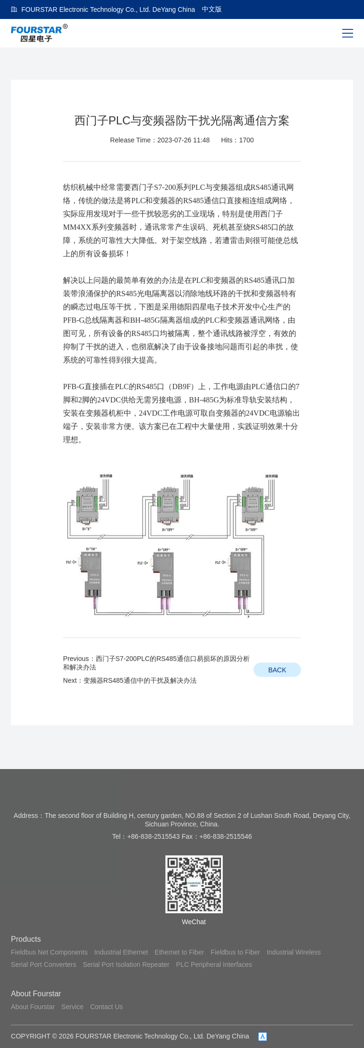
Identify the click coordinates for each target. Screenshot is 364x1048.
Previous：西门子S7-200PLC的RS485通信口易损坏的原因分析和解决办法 (156, 684)
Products (26, 939)
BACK (277, 691)
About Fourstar (36, 994)
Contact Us (106, 1007)
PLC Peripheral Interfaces (214, 964)
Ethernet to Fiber (179, 952)
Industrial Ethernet (121, 952)
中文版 (212, 9)
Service (73, 1007)
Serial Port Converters (43, 964)
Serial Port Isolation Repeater (126, 964)
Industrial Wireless (294, 952)
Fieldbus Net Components (49, 952)
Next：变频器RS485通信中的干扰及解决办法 (130, 701)
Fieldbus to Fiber (235, 952)
